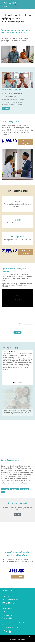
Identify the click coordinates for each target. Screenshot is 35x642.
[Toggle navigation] (32, 4)
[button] (13, 382)
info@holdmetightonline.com (10, 627)
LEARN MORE (6, 108)
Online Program (8, 608)
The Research (14, 489)
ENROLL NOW (17, 576)
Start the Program (26, 142)
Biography (6, 596)
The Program (24, 489)
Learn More (17, 514)
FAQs (3, 492)
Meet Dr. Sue (5, 489)
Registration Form (9, 615)
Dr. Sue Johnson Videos (10, 600)
